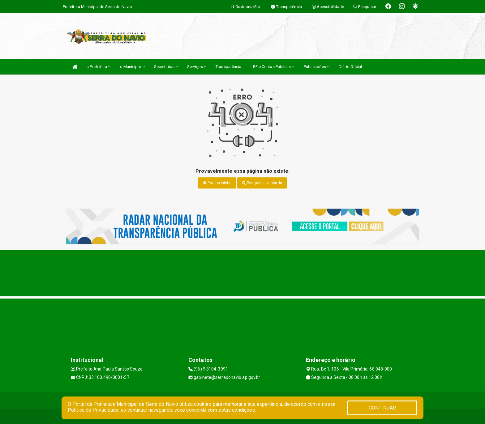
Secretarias (166, 66)
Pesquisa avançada (262, 182)
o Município (132, 66)
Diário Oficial (350, 66)
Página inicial (217, 182)
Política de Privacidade (93, 410)
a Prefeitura (98, 66)
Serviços (196, 66)
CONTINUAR (382, 408)
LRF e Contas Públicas (272, 66)
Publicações (316, 66)
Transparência (228, 66)
